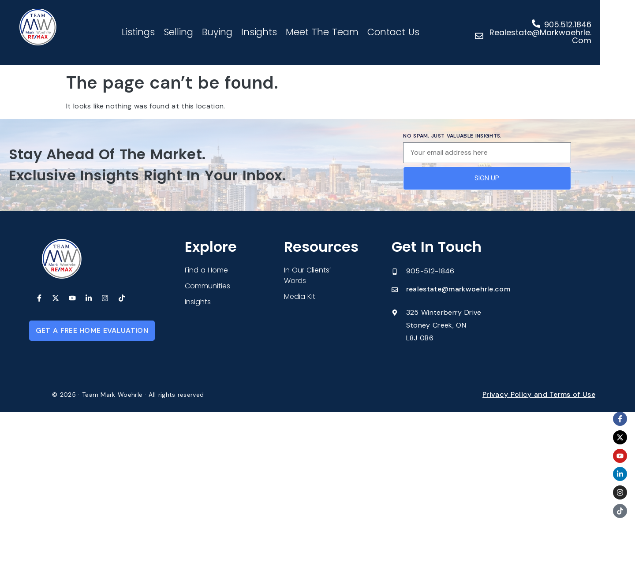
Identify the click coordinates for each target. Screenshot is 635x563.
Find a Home (206, 270)
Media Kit (299, 296)
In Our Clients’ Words (307, 275)
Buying (233, 32)
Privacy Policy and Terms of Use (538, 394)
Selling (194, 32)
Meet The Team (338, 32)
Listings (154, 32)
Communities (207, 286)
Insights (275, 32)
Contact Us (409, 32)
